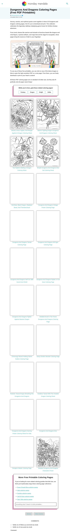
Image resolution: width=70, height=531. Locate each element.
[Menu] (2, 3)
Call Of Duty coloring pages (25, 496)
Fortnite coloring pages (24, 493)
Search (54, 504)
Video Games (39, 514)
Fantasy (23, 92)
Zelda (49, 92)
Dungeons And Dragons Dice (48, 431)
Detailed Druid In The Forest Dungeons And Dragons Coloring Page (48, 319)
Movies (29, 514)
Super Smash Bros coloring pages (27, 487)
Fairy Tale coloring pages (24, 499)
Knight (41, 92)
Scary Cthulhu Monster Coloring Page (48, 356)
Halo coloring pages (23, 490)
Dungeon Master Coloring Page (21, 468)
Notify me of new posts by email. (22, 527)
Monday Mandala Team (17, 15)
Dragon (32, 92)
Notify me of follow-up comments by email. (25, 525)
